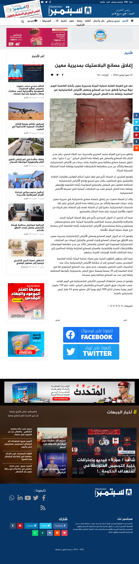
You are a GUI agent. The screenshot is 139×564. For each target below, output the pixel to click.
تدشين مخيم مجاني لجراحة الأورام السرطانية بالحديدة (29, 193)
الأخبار (125, 21)
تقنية (64, 21)
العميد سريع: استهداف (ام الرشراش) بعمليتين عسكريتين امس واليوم (18, 444)
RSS (126, 2)
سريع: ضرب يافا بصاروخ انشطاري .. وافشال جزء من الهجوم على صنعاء (20, 431)
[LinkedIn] (20, 498)
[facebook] (50, 2)
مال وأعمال (98, 21)
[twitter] (46, 2)
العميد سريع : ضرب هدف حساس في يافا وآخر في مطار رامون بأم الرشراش (18, 469)
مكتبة (102, 2)
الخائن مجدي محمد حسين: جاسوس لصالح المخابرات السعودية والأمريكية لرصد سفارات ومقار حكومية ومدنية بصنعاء (26, 90)
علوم (71, 21)
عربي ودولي (113, 21)
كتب (108, 2)
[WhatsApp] (11, 498)
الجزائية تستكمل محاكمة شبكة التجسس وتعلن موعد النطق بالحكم (27, 227)
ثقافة (88, 21)
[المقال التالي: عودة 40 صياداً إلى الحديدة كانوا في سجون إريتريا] (125, 320)
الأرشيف (80, 25)
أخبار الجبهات (126, 452)
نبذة (131, 2)
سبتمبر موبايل (117, 2)
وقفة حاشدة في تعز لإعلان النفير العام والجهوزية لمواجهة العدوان (26, 161)
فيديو (32, 21)
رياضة (80, 21)
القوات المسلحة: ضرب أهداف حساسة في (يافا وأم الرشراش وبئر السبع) (18, 456)
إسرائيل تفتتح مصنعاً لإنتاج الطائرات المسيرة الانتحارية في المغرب (28, 126)
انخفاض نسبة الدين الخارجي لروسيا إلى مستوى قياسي (29, 262)
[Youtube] (42, 2)
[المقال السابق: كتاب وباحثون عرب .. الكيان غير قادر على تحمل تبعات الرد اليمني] (58, 320)
